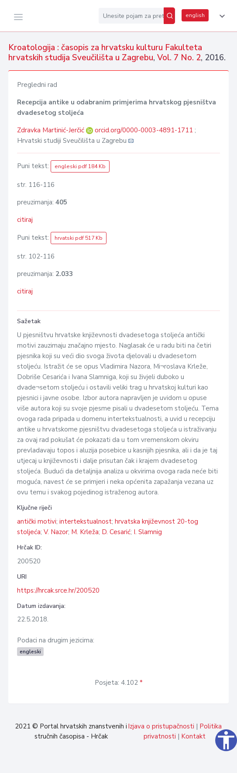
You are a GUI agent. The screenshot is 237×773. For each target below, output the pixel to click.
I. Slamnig (148, 532)
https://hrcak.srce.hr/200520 (58, 590)
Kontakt (193, 736)
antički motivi (36, 521)
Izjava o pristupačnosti (161, 726)
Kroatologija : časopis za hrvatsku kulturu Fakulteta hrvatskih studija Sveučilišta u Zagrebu (105, 52)
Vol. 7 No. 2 (179, 57)
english (195, 15)
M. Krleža (85, 532)
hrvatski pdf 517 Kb (79, 238)
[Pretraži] (169, 15)
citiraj (25, 219)
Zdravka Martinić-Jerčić (51, 130)
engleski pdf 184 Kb (80, 166)
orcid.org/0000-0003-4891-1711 (144, 130)
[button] (220, 16)
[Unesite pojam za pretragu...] (131, 15)
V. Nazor (56, 532)
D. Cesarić (116, 532)
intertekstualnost (85, 521)
